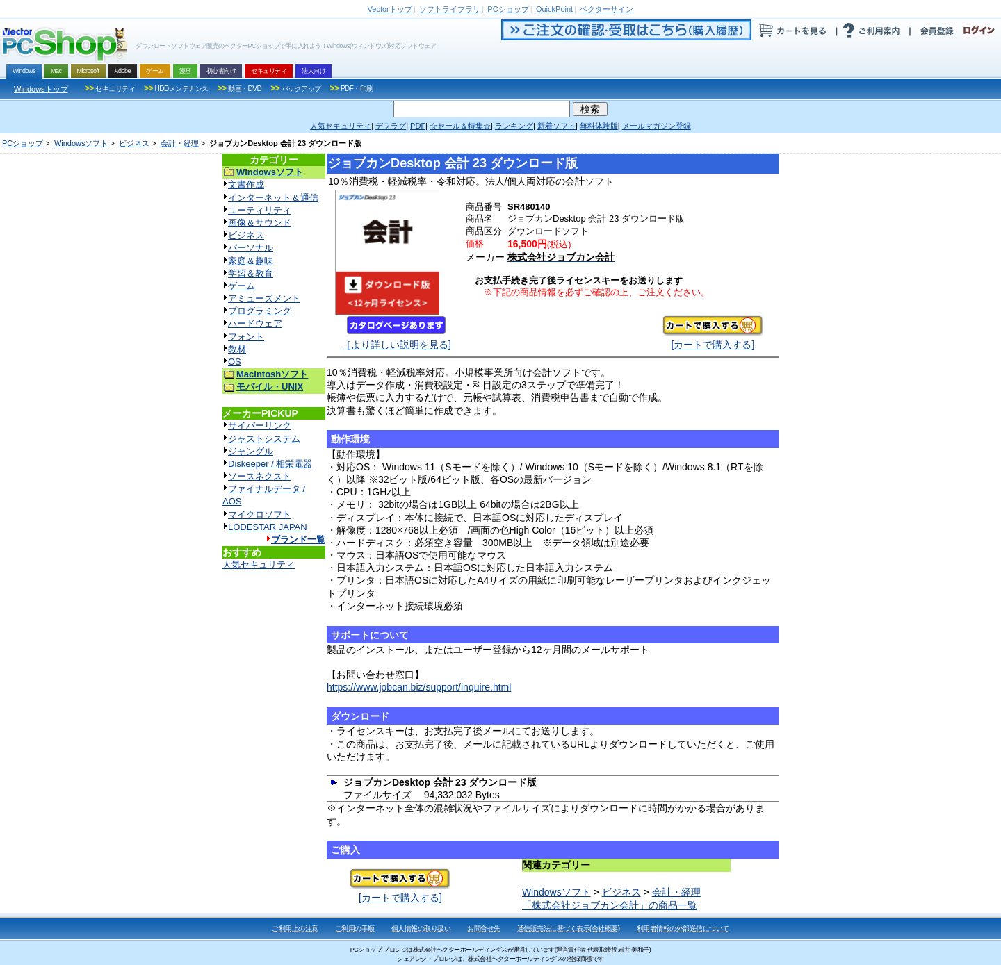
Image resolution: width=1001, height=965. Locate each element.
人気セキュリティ (258, 564)
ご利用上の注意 (295, 928)
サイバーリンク (259, 425)
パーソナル (250, 247)
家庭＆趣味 (250, 261)
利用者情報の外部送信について (683, 928)
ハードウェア (255, 323)
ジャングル (250, 451)
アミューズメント (264, 298)
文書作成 (246, 184)
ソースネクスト (259, 476)
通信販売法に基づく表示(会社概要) (568, 928)
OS (234, 361)
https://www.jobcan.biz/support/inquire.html (419, 687)
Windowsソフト (81, 143)
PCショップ (22, 143)
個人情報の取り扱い (421, 928)
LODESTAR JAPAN (267, 527)
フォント (246, 336)
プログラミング (259, 311)
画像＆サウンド (259, 222)
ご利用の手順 (355, 928)
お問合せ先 (483, 928)
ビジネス (134, 143)
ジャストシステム (264, 439)
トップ (390, 9)
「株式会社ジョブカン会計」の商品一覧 (609, 905)
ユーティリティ (259, 210)
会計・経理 (180, 143)
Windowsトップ (41, 89)
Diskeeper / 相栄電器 (270, 464)
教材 (237, 349)
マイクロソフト (259, 514)
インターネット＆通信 (273, 197)
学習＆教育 (250, 273)
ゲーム (241, 286)
